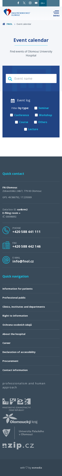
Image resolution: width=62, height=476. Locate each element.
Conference (19, 115)
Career (6, 343)
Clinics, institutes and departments (23, 306)
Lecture (31, 129)
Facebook (18, 3)
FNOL (8, 23)
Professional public (14, 297)
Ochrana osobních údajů (17, 324)
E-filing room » (11, 213)
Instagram (30, 3)
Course (21, 122)
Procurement (10, 361)
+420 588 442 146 (26, 246)
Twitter (24, 3)
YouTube (36, 3)
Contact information (15, 370)
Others (40, 122)
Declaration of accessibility (19, 352)
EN (42, 3)
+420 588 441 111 (26, 232)
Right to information (15, 315)
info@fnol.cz (23, 261)
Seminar (41, 108)
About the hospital (13, 334)
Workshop (43, 115)
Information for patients (17, 288)
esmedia (37, 467)
